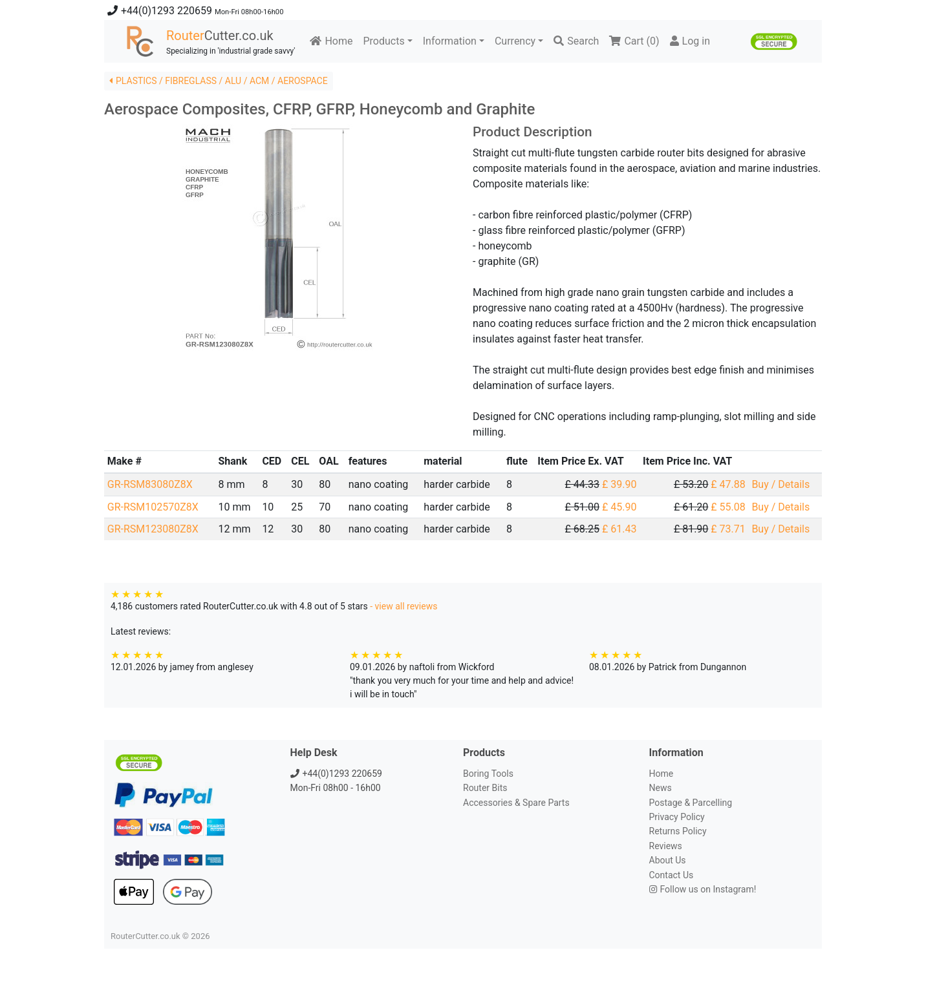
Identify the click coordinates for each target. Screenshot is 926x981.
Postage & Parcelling (691, 802)
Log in (690, 41)
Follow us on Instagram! (703, 889)
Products (383, 41)
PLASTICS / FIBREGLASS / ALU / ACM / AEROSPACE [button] (218, 81)
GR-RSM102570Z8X (153, 507)
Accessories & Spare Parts (516, 802)
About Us (667, 860)
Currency (515, 41)
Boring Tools (488, 773)
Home (331, 41)
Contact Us (671, 875)
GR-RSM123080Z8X (153, 529)
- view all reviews (403, 606)
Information (450, 41)
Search (576, 41)
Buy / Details (780, 484)
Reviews (665, 846)
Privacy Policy (677, 817)
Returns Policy (678, 831)
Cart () (634, 41)
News (660, 788)
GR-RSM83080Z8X (150, 484)
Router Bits (485, 788)
